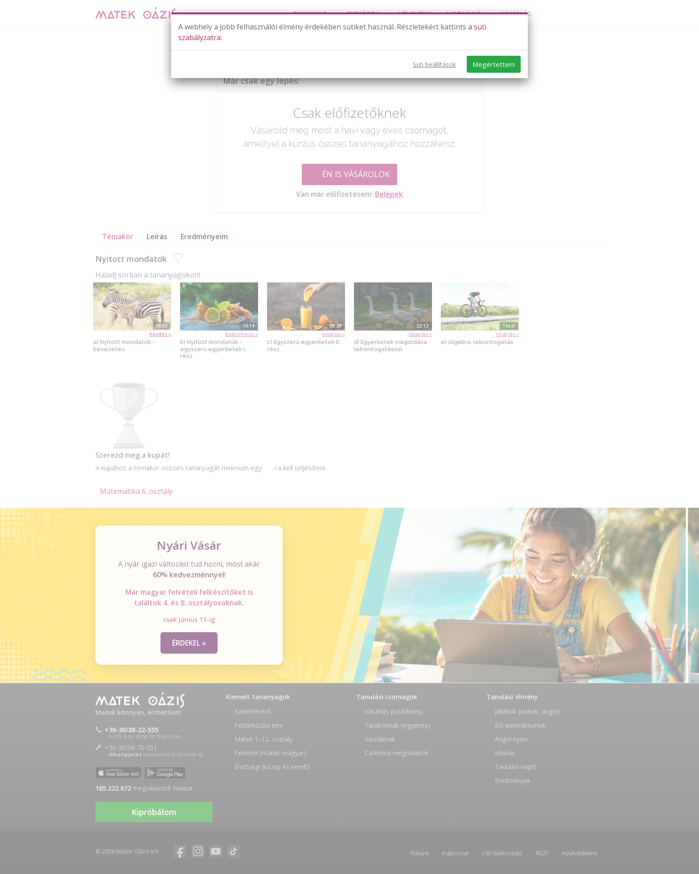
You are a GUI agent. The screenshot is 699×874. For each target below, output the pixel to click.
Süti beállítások (434, 64)
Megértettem (494, 64)
